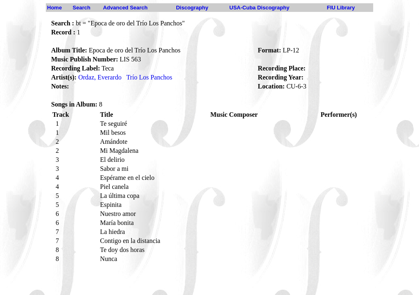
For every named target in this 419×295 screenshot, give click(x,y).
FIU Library (341, 8)
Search (81, 8)
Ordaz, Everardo (100, 77)
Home (54, 8)
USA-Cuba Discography (260, 8)
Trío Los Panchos (149, 77)
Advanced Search (125, 8)
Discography (192, 8)
